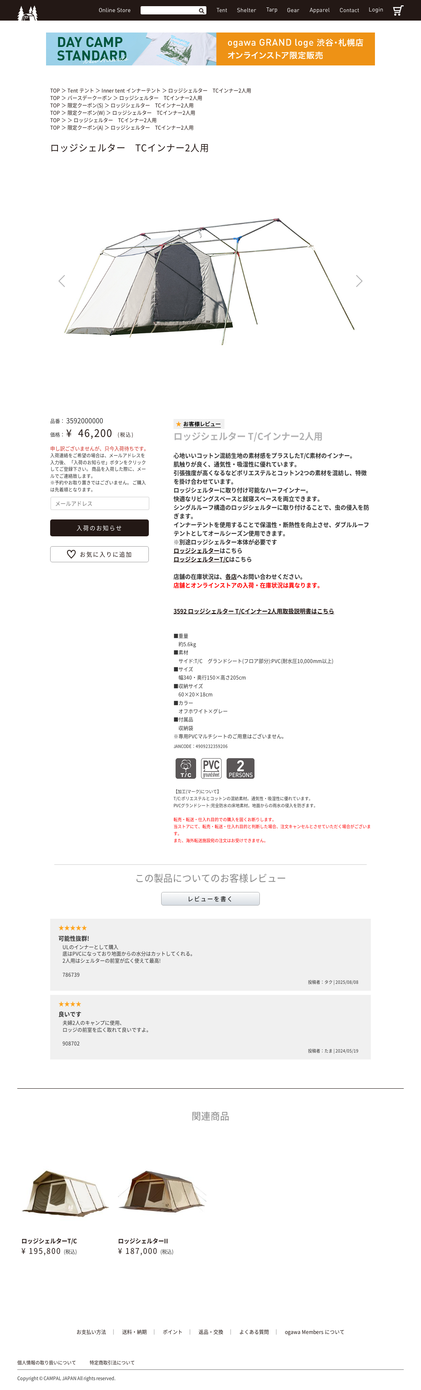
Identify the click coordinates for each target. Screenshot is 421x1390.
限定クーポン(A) (85, 127)
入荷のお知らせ (99, 528)
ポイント (173, 1332)
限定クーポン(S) (85, 105)
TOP (55, 90)
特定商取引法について (112, 1363)
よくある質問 (254, 1332)
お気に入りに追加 (106, 554)
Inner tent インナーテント (132, 90)
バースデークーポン (90, 98)
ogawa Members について (315, 1332)
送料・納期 (134, 1332)
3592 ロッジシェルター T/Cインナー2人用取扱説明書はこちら (253, 611)
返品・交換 (211, 1332)
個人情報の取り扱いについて (46, 1363)
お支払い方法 (91, 1332)
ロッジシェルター (196, 550)
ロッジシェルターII (143, 1240)
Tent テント (81, 90)
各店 (231, 576)
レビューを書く (210, 898)
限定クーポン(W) (86, 112)
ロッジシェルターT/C (201, 559)
